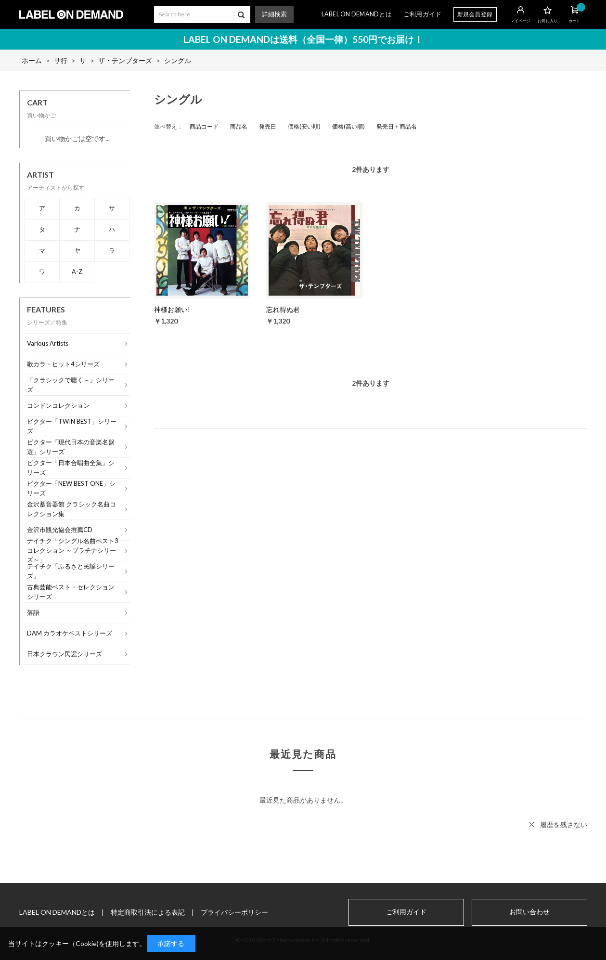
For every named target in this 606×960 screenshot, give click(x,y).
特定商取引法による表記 (148, 912)
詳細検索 (274, 14)
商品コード (204, 126)
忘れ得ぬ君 (283, 309)
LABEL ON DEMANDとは (357, 14)
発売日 (267, 126)
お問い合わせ (529, 912)
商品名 (238, 126)
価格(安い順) (304, 126)
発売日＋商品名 (396, 126)
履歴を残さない (563, 824)
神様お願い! (172, 309)
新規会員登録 (475, 14)
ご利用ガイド (422, 14)
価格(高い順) (348, 126)
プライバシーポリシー (234, 912)
